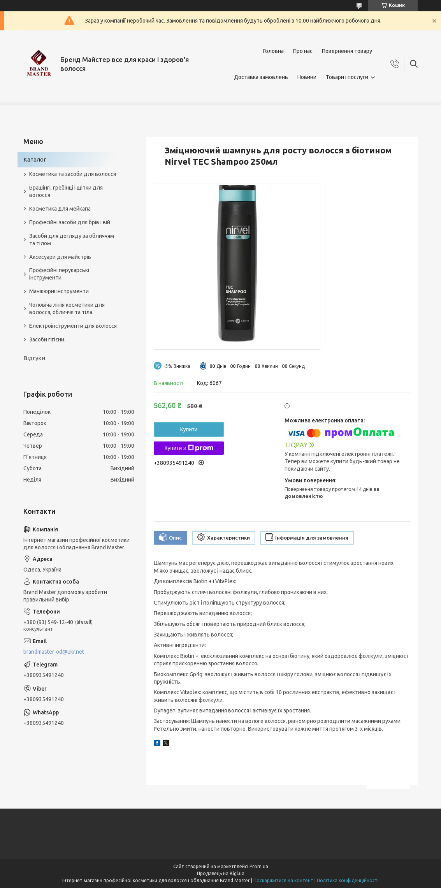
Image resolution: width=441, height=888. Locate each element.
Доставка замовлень (261, 77)
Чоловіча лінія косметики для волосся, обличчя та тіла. (67, 308)
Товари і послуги (347, 77)
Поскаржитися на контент (283, 880)
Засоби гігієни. (47, 339)
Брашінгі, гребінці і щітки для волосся (66, 191)
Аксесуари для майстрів (60, 257)
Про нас (303, 51)
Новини (306, 77)
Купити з (188, 448)
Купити (189, 429)
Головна (273, 51)
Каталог (34, 159)
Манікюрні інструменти (59, 291)
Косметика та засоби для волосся (72, 174)
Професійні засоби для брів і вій (69, 222)
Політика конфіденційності (348, 880)
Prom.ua (258, 866)
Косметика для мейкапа (60, 209)
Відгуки (34, 358)
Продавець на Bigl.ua (220, 873)
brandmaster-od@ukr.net (53, 652)
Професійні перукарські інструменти (59, 274)
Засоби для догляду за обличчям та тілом (71, 239)
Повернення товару (347, 51)
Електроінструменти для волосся (73, 326)
